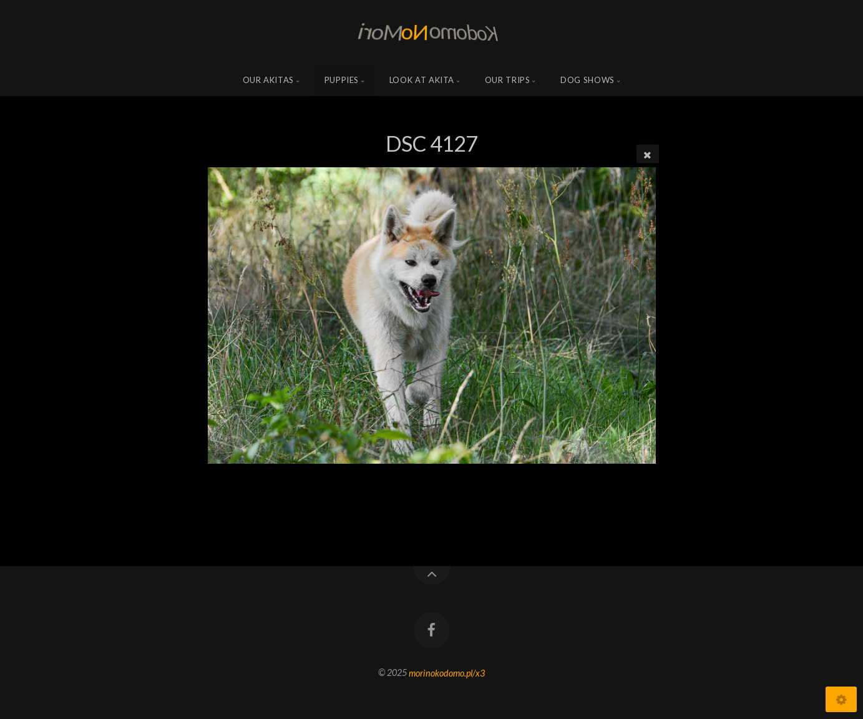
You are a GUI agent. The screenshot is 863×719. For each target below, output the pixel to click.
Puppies (341, 80)
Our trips (507, 80)
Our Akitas (269, 80)
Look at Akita (421, 80)
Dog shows (587, 80)
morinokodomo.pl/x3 (447, 672)
